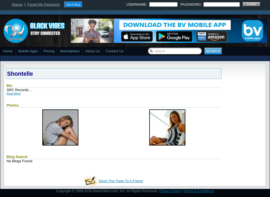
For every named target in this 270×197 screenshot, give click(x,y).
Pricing (48, 51)
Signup (17, 4)
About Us (92, 51)
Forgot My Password (43, 4)
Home (8, 51)
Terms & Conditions (199, 191)
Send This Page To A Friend (121, 181)
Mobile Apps (28, 51)
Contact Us (114, 51)
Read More (13, 93)
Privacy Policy (170, 191)
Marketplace (70, 51)
